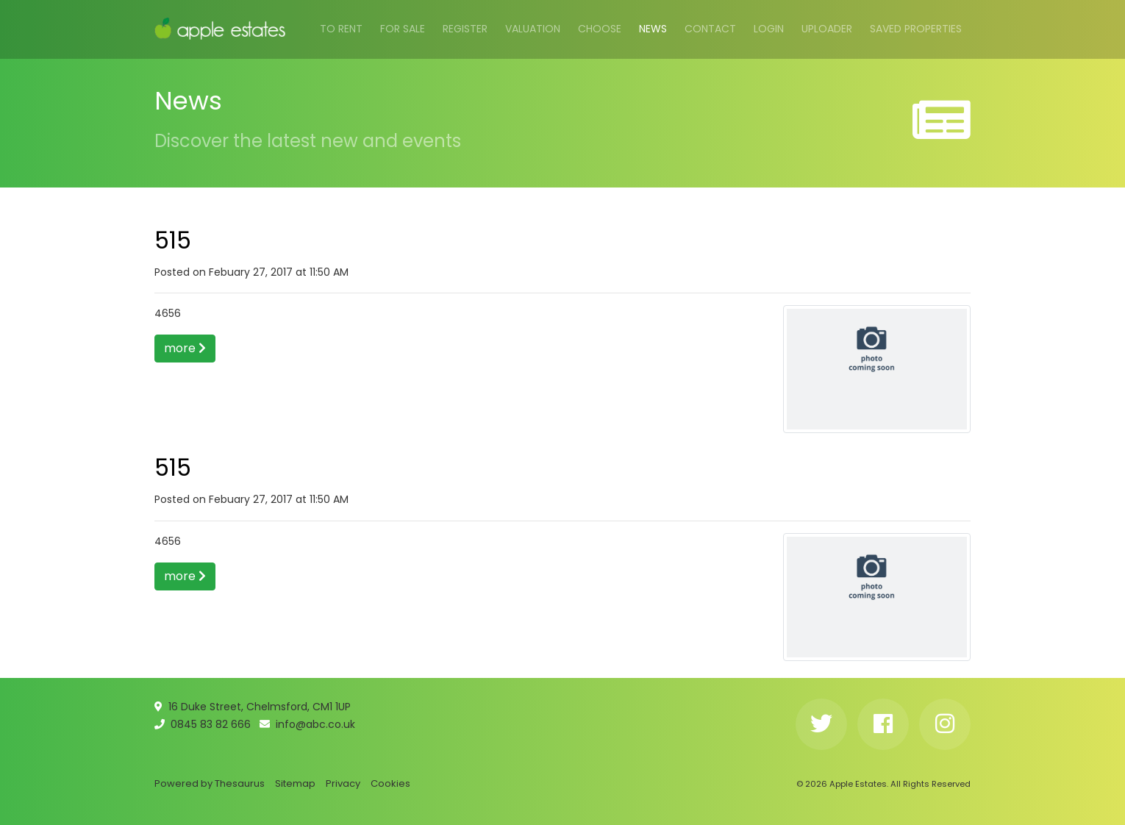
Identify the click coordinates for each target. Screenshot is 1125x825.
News (653, 28)
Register (465, 28)
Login (769, 28)
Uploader (826, 28)
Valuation (532, 28)
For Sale (402, 28)
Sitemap (295, 783)
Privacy (343, 783)
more (185, 348)
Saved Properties (916, 28)
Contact (710, 28)
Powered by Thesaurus (209, 783)
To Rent (341, 28)
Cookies (390, 783)
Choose (599, 28)
